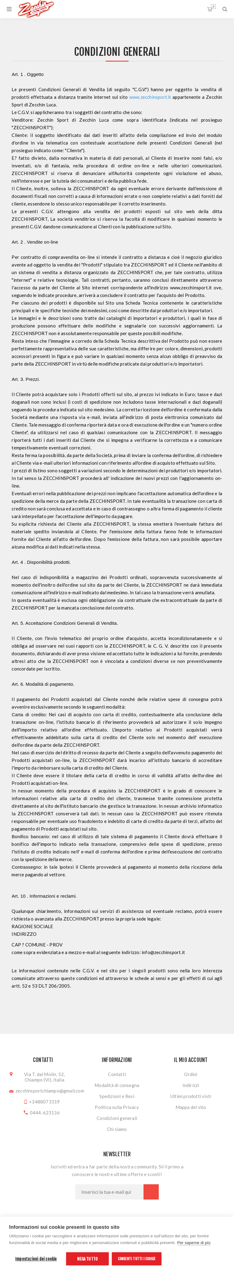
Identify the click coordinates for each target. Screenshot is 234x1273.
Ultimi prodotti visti (190, 1096)
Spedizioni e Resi (116, 1096)
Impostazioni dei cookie (36, 1258)
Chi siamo (117, 1129)
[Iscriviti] (109, 1192)
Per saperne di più (194, 1242)
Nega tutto (87, 1258)
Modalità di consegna (116, 1085)
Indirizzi (191, 1085)
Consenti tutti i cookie (137, 1259)
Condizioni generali (117, 1118)
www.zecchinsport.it (150, 97)
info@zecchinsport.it (163, 952)
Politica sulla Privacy (117, 1107)
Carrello (213, 6)
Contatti (117, 1074)
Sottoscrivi (151, 1192)
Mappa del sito (191, 1107)
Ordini (190, 1074)
